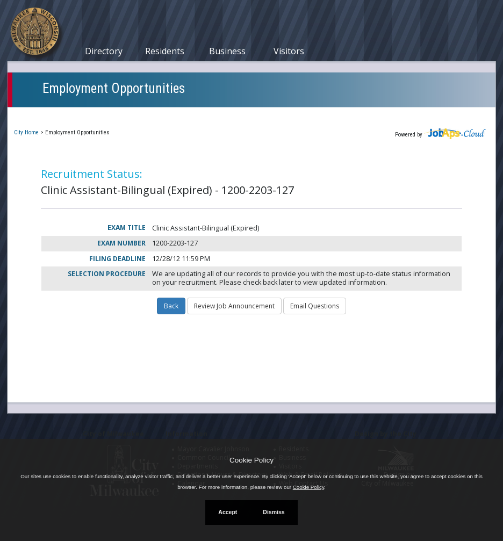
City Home (26, 132)
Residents (164, 51)
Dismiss (273, 512)
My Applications (130, 115)
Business (227, 51)
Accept (227, 512)
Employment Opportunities (113, 88)
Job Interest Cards (270, 115)
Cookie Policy (251, 460)
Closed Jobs (198, 115)
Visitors (289, 51)
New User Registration (360, 115)
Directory (104, 51)
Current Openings (53, 115)
